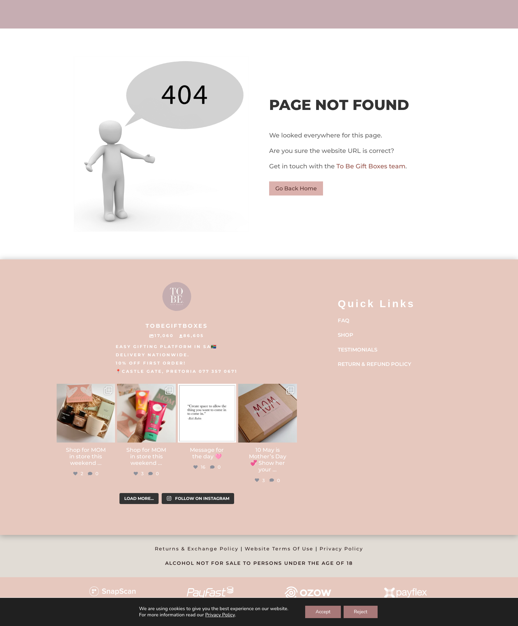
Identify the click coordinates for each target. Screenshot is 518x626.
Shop (345, 335)
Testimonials (357, 349)
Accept (323, 611)
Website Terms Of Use (279, 549)
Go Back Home (296, 188)
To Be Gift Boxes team (370, 166)
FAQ (343, 320)
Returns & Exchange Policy (197, 549)
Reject (360, 611)
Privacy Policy (341, 549)
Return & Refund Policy (374, 364)
